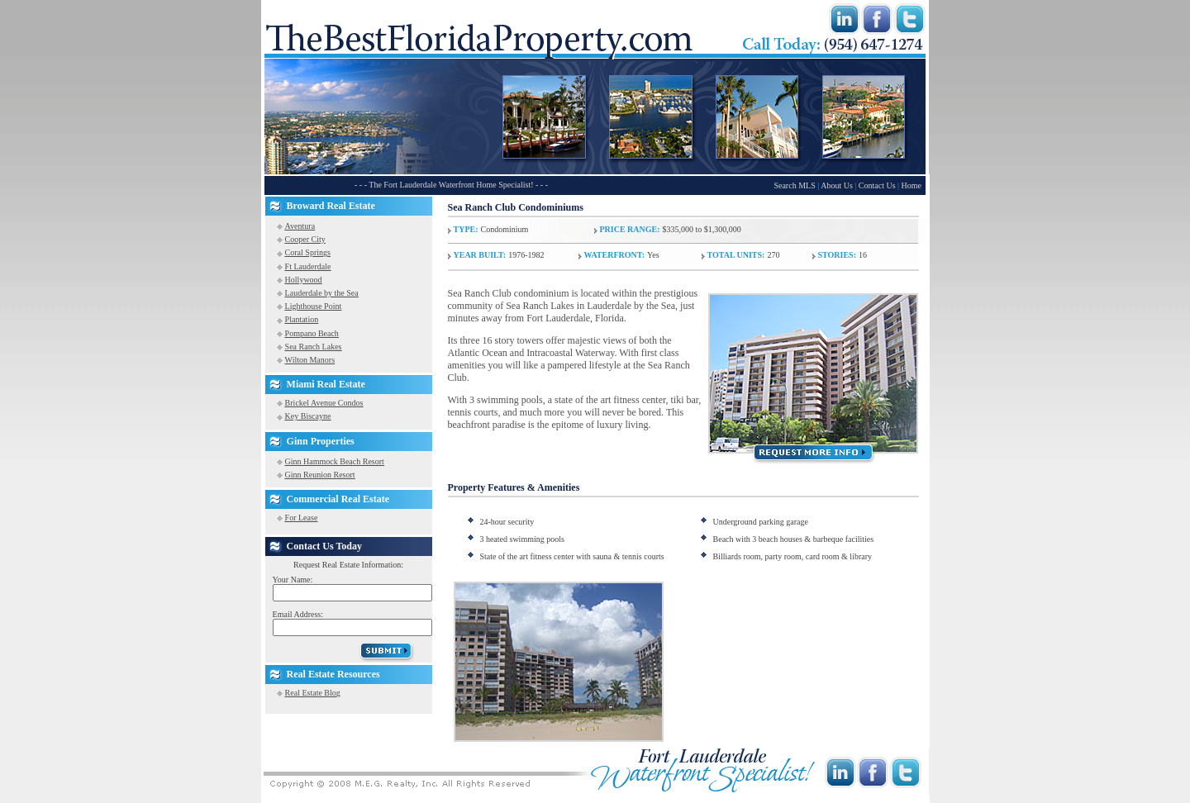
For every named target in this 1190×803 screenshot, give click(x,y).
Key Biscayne (308, 416)
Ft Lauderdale (308, 266)
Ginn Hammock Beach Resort (334, 461)
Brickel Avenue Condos (324, 402)
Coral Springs (308, 252)
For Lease (301, 517)
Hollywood (303, 279)
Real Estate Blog (312, 692)
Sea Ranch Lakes (313, 346)
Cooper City (305, 239)
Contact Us (877, 185)
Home (911, 185)
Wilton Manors (310, 359)
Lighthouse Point (313, 306)
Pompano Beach (312, 333)
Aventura (300, 225)
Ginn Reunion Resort (320, 474)
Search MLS (794, 185)
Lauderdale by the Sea (322, 292)
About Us (837, 185)
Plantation (302, 319)
